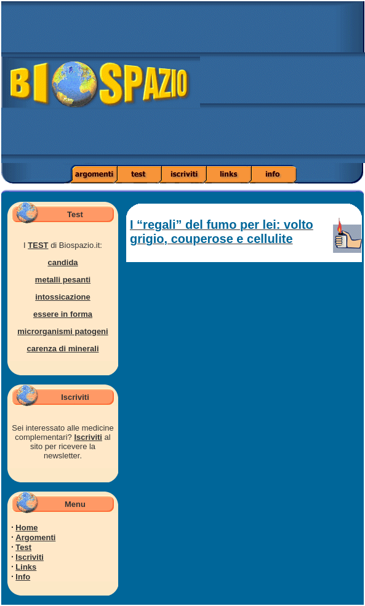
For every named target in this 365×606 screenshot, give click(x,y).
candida (62, 262)
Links (25, 567)
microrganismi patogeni (62, 331)
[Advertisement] (282, 86)
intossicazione (62, 296)
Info (22, 576)
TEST (38, 245)
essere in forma (62, 314)
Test (23, 547)
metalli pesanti (62, 279)
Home (26, 527)
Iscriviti (88, 437)
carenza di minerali (62, 348)
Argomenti (35, 537)
